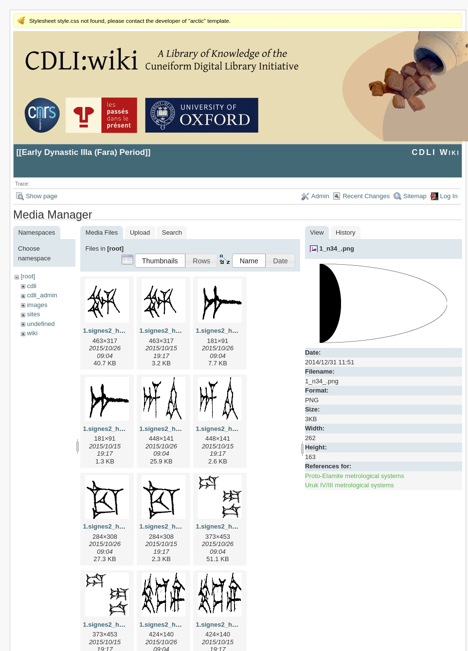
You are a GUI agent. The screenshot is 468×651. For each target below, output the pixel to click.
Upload (140, 232)
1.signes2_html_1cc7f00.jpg (124, 526)
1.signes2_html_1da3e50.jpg (238, 526)
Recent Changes (366, 196)
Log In (449, 196)
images (37, 304)
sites (33, 314)
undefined (40, 323)
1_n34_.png (336, 248)
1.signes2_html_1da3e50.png (126, 624)
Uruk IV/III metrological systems (349, 485)
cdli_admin (42, 295)
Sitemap (415, 196)
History (345, 232)
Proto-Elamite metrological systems (354, 476)
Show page (41, 196)
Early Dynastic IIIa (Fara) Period (83, 152)
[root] (27, 276)
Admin (320, 196)
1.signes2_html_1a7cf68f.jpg (238, 330)
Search (172, 232)
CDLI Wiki (436, 152)
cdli (31, 286)
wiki (32, 333)
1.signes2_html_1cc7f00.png (182, 526)
